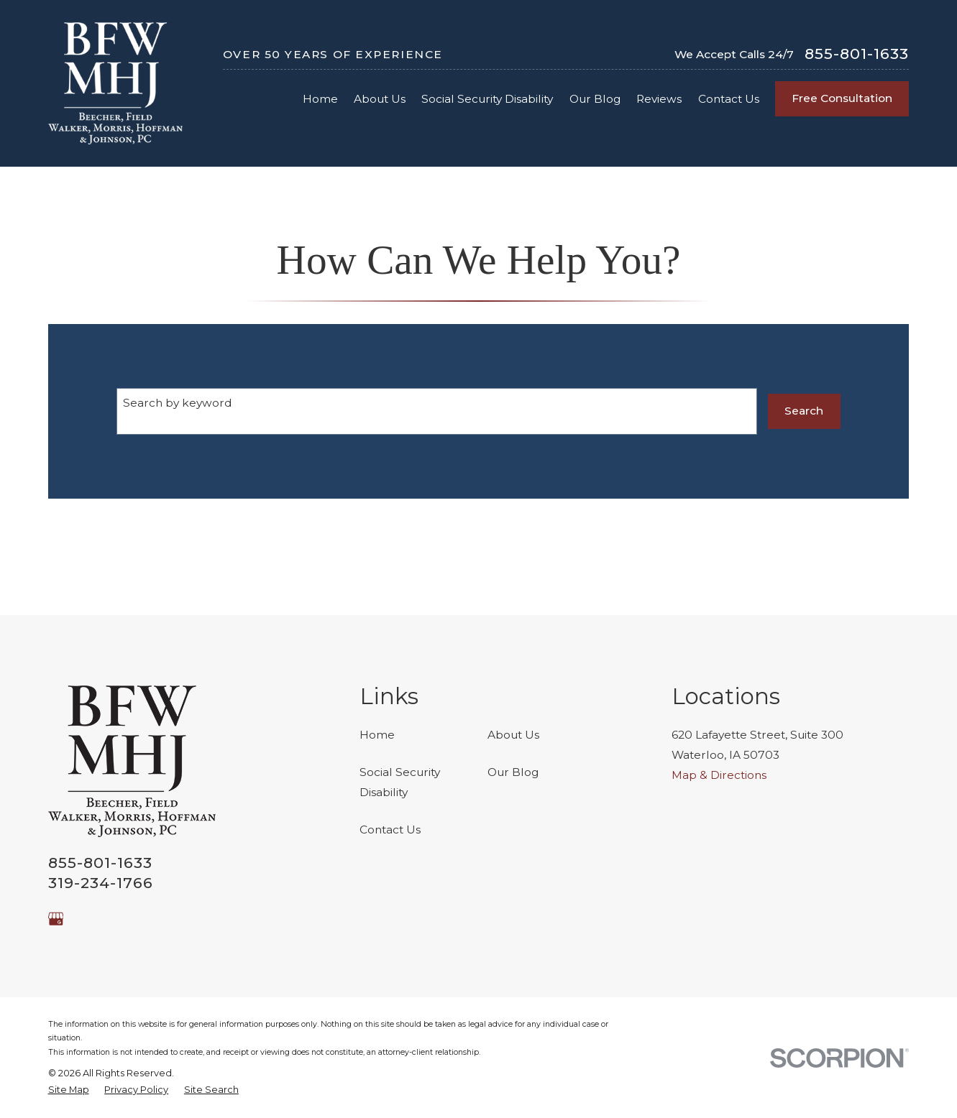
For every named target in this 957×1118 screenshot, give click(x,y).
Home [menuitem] (320, 99)
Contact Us (390, 829)
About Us (513, 735)
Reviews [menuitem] (659, 99)
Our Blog (513, 772)
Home (377, 735)
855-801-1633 (857, 54)
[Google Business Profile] (56, 919)
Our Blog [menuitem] (595, 99)
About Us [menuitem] (380, 99)
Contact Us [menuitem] (728, 99)
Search (803, 410)
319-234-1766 (100, 883)
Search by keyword (177, 403)
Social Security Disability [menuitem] (487, 99)
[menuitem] (68, 1089)
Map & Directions (719, 775)
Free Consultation (842, 98)
